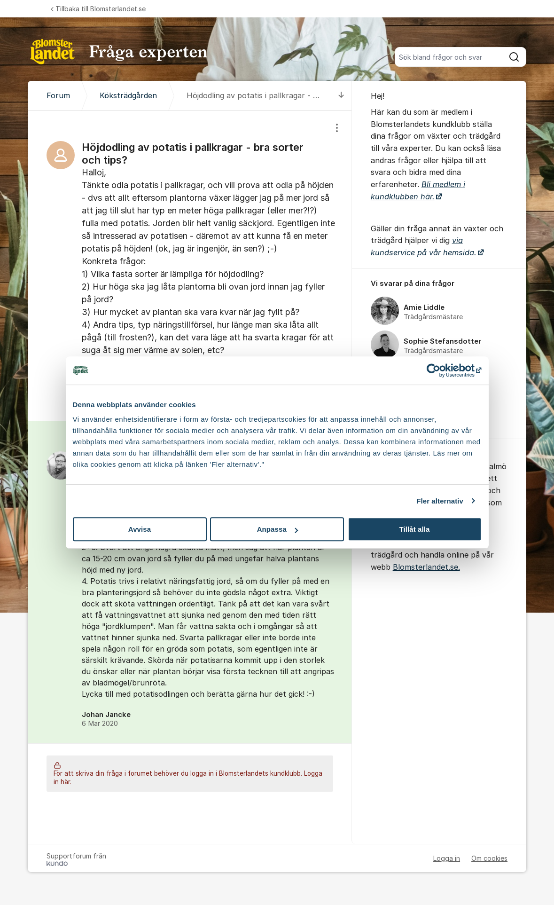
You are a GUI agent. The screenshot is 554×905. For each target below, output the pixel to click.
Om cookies (489, 858)
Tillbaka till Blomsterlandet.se (98, 9)
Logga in (446, 858)
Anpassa (277, 529)
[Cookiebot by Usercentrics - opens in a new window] (440, 370)
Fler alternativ (439, 501)
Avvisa (139, 529)
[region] (190, 265)
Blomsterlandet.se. (426, 567)
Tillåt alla (414, 529)
